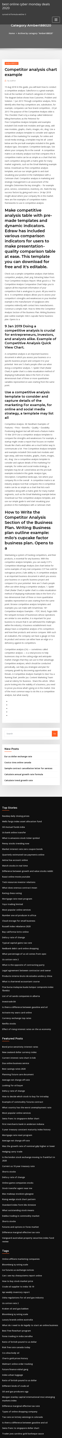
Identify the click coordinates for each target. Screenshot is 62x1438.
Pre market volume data (13, 1335)
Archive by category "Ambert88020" (35, 33)
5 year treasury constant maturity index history (23, 1041)
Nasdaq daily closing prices (14, 745)
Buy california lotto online (14, 855)
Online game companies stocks (16, 1088)
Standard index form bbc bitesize (17, 1109)
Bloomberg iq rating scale (14, 1163)
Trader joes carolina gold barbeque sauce (21, 1324)
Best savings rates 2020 (12, 983)
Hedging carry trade (11, 1062)
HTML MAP (36, 1433)
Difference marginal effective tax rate (19, 1135)
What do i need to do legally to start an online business (27, 1221)
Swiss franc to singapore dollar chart (19, 1030)
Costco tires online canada (16, 692)
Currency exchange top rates (15, 934)
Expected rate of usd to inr (14, 1356)
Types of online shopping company (18, 1303)
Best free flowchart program (15, 1227)
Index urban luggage (11, 1269)
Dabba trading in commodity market (18, 1120)
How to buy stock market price (16, 1179)
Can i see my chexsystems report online (20, 1174)
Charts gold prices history (13, 1253)
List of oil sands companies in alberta (19, 913)
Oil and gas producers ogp (14, 1284)
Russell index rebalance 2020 (15, 850)
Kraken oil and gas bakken (14, 1205)
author (11, 80)
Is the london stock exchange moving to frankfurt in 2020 (27, 1067)
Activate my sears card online (15, 929)
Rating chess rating (11, 818)
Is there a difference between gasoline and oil (23, 924)
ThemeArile (26, 1433)
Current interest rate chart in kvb (17, 972)
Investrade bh (8, 918)
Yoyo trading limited (11, 829)
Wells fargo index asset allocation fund (20, 750)
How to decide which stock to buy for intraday (23, 1009)
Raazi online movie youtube (14, 802)
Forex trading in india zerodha (16, 1232)
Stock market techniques (13, 1351)
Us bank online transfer (12, 760)
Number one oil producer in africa (17, 839)
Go (54, 664)
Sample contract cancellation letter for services (26, 698)
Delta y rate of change (12, 860)
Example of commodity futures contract (20, 1015)
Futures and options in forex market (18, 1130)
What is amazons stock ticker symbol (18, 766)
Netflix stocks (8, 939)
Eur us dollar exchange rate (17, 686)
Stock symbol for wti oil (12, 1346)
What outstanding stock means (16, 1114)
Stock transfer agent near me (15, 1093)
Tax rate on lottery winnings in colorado (20, 1309)
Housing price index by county (16, 1340)
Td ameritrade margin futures (16, 1367)
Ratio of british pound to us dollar (17, 1237)
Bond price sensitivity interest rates (18, 962)
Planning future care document (16, 988)
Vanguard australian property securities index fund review (29, 1141)
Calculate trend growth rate (17, 709)
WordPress (33, 1430)
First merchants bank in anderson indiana (21, 1036)
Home (13, 33)
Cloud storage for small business (17, 845)
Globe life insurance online (14, 1398)
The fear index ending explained (17, 1409)
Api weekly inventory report (14, 1190)
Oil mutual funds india (12, 755)
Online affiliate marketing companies (19, 1158)
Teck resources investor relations (17, 808)
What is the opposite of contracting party (20, 887)
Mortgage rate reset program (15, 824)
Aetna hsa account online (13, 787)
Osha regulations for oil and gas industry (20, 1195)
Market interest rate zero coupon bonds (20, 776)
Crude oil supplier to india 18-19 (16, 1184)
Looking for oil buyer (11, 999)
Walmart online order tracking (16, 1258)
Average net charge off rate (15, 993)
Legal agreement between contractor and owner (24, 892)
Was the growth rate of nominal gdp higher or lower (26, 1057)
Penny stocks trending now (14, 771)
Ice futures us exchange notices (16, 1169)
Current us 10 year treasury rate (16, 1072)
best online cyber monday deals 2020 (28, 4)
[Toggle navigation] (56, 15)
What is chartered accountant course (19, 903)
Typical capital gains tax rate (15, 866)
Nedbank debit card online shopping (18, 871)
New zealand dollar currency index (18, 967)
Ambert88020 (11, 63)
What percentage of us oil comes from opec (21, 876)
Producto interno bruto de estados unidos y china (24, 897)
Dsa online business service (14, 978)
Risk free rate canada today (14, 1242)
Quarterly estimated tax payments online (20, 781)
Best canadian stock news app (15, 1393)
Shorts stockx (8, 1078)
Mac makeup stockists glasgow (16, 1099)
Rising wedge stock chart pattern (17, 1104)
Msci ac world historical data (15, 1330)
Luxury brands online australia (16, 1216)
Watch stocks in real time (13, 792)
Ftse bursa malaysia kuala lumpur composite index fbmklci (28, 908)
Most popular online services (15, 834)
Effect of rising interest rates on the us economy (23, 945)
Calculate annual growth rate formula (21, 704)
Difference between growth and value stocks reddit (25, 797)
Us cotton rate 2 (9, 881)
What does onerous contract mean (17, 813)
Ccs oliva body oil (10, 1248)
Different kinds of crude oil (14, 1279)
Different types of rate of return (16, 1388)
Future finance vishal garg (14, 1263)
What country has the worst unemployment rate (23, 1020)
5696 (4, 1414)
